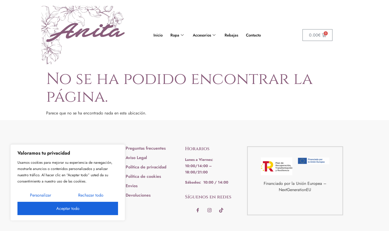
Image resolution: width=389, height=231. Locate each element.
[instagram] (209, 210)
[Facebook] (198, 210)
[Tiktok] (221, 210)
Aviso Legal (136, 158)
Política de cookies (143, 176)
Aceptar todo (67, 208)
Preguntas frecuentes (146, 148)
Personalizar (40, 195)
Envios (132, 186)
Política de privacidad (146, 167)
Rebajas (231, 35)
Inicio (158, 35)
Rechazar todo (90, 195)
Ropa (177, 35)
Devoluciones (138, 195)
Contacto (253, 35)
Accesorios (205, 35)
